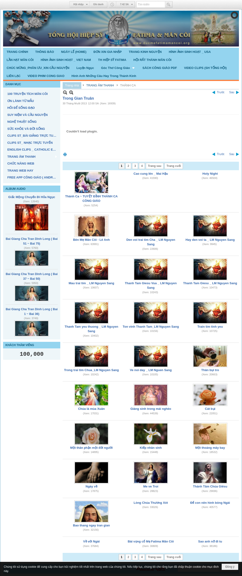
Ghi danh (98, 4)
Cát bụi (210, 409)
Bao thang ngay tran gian (91, 525)
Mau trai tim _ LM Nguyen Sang (91, 283)
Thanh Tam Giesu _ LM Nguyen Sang (210, 283)
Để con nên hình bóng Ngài (210, 502)
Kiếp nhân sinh (151, 447)
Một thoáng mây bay (210, 447)
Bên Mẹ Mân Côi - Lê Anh (91, 239)
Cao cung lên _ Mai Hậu (151, 173)
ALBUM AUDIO (15, 189)
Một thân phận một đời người (91, 447)
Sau (231, 92)
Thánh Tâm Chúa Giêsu (210, 486)
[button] (118, 68)
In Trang (65, 154)
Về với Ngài (91, 541)
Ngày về (91, 486)
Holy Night (210, 173)
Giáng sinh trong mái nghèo (150, 409)
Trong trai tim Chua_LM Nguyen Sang (91, 370)
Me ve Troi (150, 486)
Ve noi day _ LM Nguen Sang (151, 370)
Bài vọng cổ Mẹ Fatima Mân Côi (151, 541)
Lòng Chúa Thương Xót (151, 502)
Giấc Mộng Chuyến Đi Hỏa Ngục (31, 197)
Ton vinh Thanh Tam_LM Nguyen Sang (151, 326)
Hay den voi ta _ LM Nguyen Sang (210, 239)
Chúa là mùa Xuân (91, 409)
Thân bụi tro (210, 370)
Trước (221, 92)
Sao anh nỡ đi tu (210, 541)
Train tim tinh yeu (210, 326)
